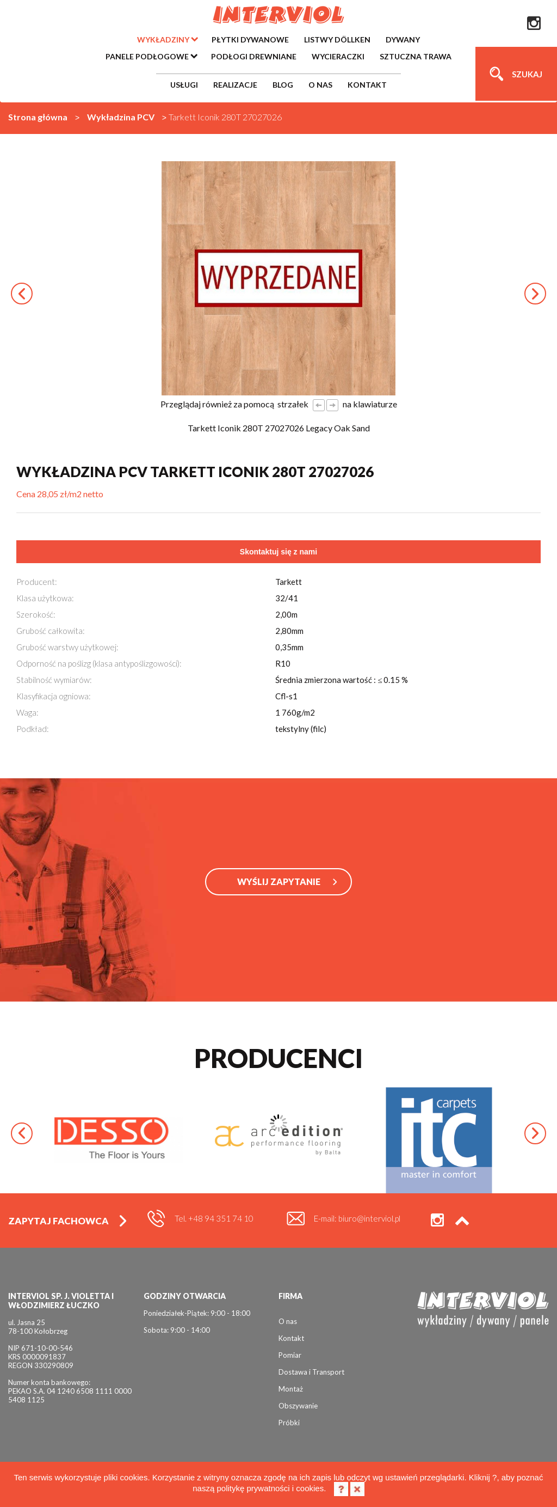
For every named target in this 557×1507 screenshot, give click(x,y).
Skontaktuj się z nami (278, 551)
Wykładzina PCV (120, 117)
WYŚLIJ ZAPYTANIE (278, 881)
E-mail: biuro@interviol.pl (357, 1218)
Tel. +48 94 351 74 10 (214, 1218)
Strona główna (37, 117)
